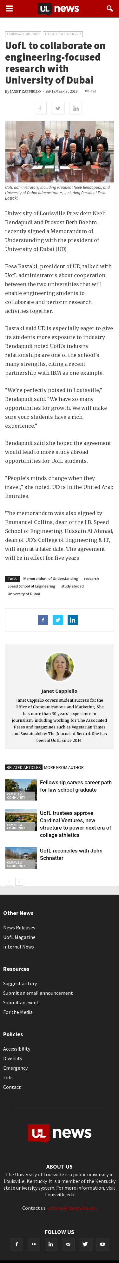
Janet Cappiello (25, 92)
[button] (110, 8)
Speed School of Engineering (31, 586)
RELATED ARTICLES (24, 767)
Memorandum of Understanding (50, 578)
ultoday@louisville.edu (72, 1208)
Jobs (8, 1077)
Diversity (12, 1058)
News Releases (19, 927)
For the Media (18, 1012)
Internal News (18, 946)
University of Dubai (24, 593)
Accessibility (16, 1048)
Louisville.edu (59, 1194)
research (91, 578)
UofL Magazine (19, 937)
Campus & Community (23, 34)
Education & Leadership (63, 34)
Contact (12, 1087)
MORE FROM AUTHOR (64, 767)
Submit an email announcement (38, 993)
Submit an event (21, 1002)
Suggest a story (20, 983)
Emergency (15, 1068)
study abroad (73, 586)
